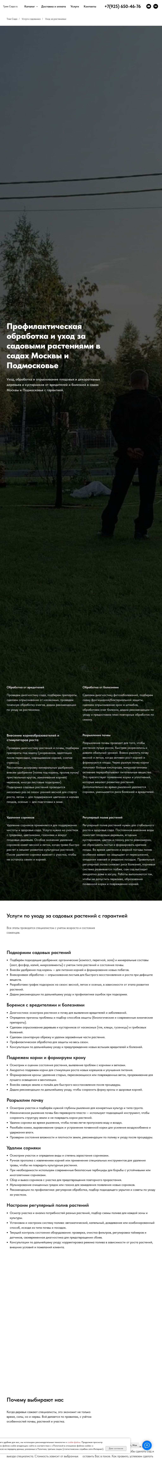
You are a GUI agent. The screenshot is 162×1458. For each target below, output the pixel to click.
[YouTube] (148, 6)
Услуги (75, 6)
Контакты (90, 6)
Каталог (30, 6)
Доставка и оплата (53, 6)
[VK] (155, 6)
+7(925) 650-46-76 (122, 6)
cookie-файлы (73, 1442)
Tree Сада (12, 18)
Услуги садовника (31, 18)
